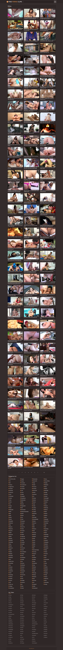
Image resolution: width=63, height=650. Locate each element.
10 (44, 472)
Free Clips (14, 2)
